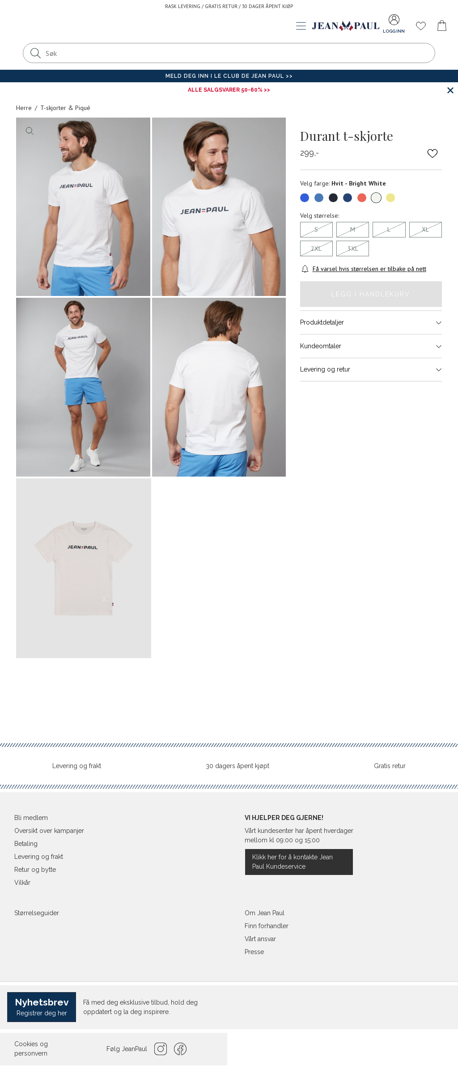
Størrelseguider (36, 913)
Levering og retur (371, 369)
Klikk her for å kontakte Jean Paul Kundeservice (292, 862)
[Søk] (35, 53)
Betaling (26, 843)
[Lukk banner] (450, 90)
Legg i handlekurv (370, 294)
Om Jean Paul (264, 913)
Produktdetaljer (371, 322)
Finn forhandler (266, 926)
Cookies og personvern (31, 1048)
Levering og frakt (76, 765)
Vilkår (22, 882)
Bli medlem (31, 817)
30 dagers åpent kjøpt (237, 765)
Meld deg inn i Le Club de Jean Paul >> (229, 76)
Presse (254, 951)
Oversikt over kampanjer (49, 830)
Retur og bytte (35, 869)
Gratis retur (390, 765)
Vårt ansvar (260, 938)
